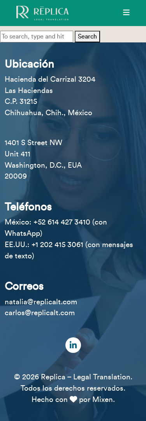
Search (87, 36)
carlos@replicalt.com (40, 313)
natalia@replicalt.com (41, 302)
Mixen (102, 399)
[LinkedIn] (73, 345)
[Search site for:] (36, 36)
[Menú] (126, 13)
